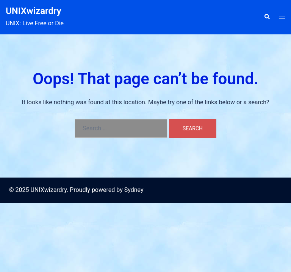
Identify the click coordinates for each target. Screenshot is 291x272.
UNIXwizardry (33, 11)
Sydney (134, 189)
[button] (267, 17)
